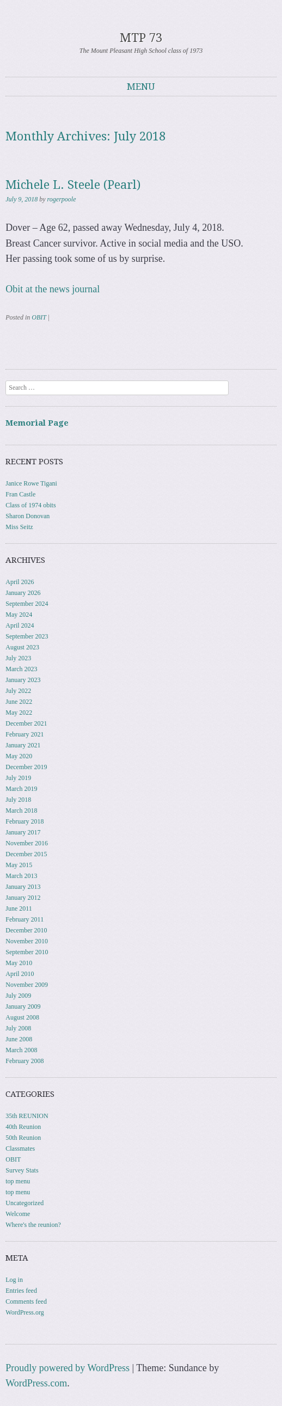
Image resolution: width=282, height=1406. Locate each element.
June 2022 (18, 701)
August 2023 (22, 647)
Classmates (20, 1148)
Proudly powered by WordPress (67, 1367)
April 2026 (19, 582)
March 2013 (21, 876)
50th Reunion (23, 1137)
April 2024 (19, 625)
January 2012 (22, 897)
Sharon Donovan (27, 516)
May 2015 (18, 865)
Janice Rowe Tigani (31, 483)
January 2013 (22, 887)
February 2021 (24, 734)
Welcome (17, 1214)
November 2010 (26, 941)
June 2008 (18, 1039)
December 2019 (26, 767)
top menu (17, 1181)
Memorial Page (37, 423)
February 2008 (24, 1061)
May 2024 (18, 614)
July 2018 (18, 799)
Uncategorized (24, 1203)
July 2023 (18, 658)
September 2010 (26, 952)
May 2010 (18, 963)
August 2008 (22, 1017)
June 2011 (18, 908)
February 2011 (24, 919)
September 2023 (26, 636)
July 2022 (18, 691)
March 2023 (21, 669)
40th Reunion (23, 1127)
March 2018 (21, 810)
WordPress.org (24, 1312)
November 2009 (26, 985)
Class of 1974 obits (30, 505)
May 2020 (18, 756)
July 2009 (18, 995)
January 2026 (22, 593)
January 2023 (22, 680)
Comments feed (26, 1301)
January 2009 (22, 1006)
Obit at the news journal (52, 289)
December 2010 (26, 930)
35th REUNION (26, 1116)
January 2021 (22, 745)
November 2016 (26, 843)
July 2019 (18, 778)
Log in (14, 1280)
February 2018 (24, 821)
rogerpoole (61, 199)
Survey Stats (21, 1170)
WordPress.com (36, 1383)
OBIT (39, 317)
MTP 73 (141, 38)
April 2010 (19, 974)
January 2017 (22, 832)
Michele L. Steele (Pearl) (72, 185)
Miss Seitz (19, 527)
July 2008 (18, 1028)
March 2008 (21, 1050)
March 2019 (21, 789)
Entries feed (21, 1290)
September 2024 (26, 603)
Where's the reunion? (32, 1225)
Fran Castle (20, 494)
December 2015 (26, 854)
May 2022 (18, 712)
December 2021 (26, 723)
